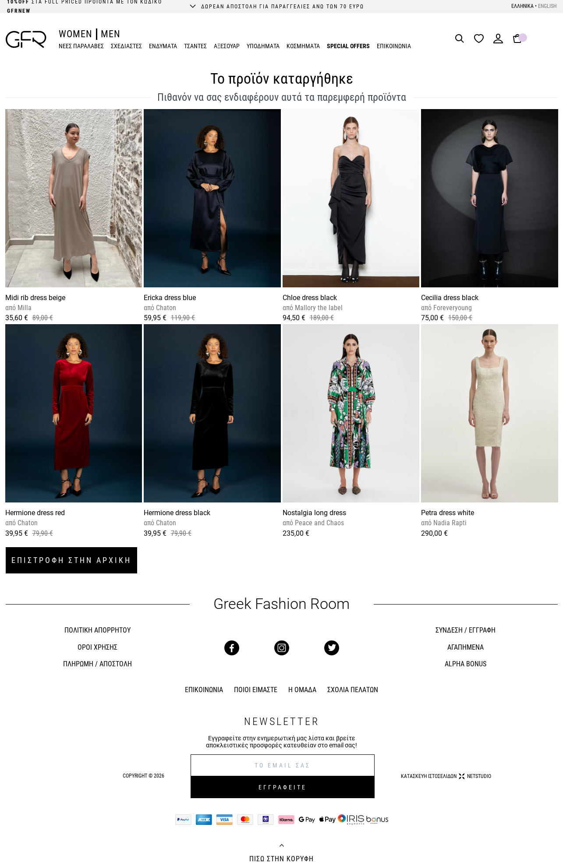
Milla (24, 308)
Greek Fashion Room (281, 603)
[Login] (498, 41)
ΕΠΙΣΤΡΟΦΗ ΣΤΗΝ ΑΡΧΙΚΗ (71, 560)
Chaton (165, 308)
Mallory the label (318, 308)
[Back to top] (282, 846)
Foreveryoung (452, 308)
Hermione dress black (177, 513)
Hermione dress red (35, 513)
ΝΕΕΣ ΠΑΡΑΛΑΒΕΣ (81, 46)
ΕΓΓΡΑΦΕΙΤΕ (282, 787)
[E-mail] (283, 765)
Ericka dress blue (170, 298)
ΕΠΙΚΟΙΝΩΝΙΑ (394, 46)
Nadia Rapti (449, 523)
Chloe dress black (310, 298)
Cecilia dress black (449, 298)
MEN (110, 33)
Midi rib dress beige (35, 298)
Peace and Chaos (318, 523)
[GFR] (26, 39)
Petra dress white (447, 513)
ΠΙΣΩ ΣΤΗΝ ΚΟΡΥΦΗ (281, 859)
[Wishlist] (481, 39)
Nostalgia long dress (314, 513)
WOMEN (75, 33)
